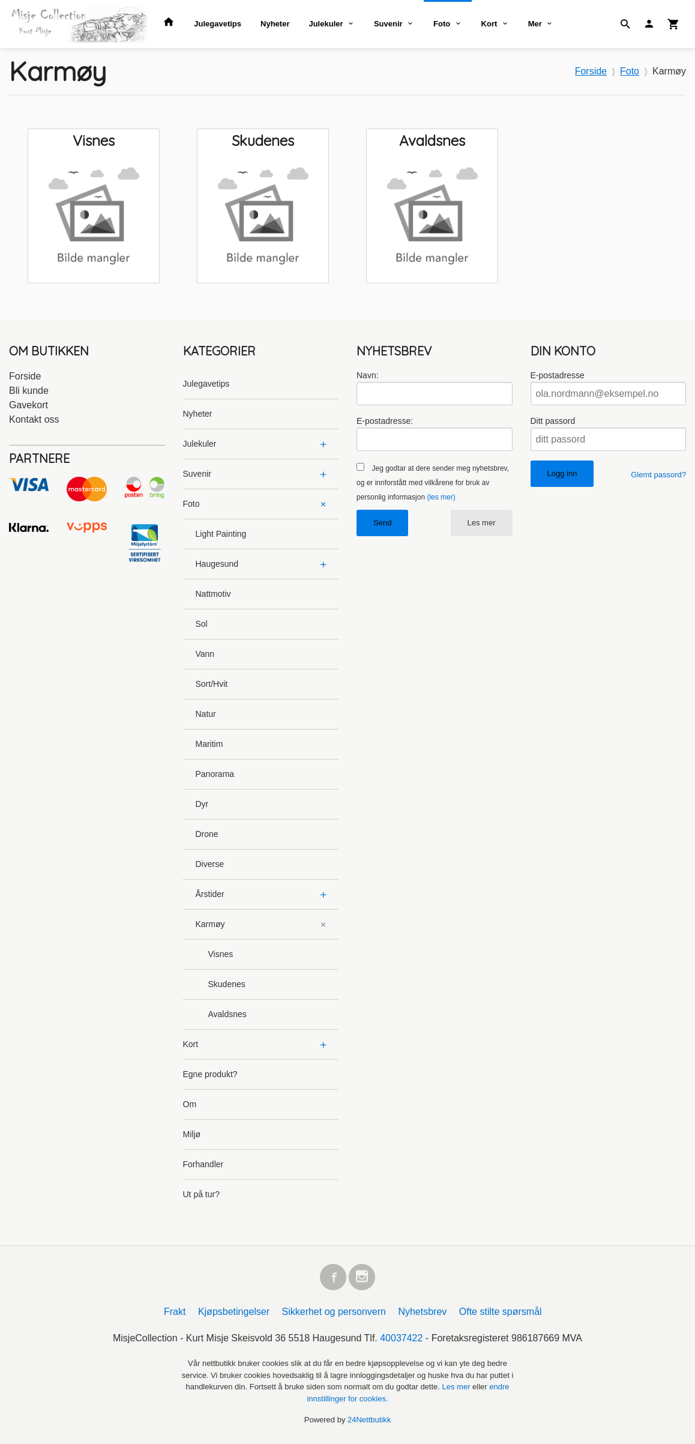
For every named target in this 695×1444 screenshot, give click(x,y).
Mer (535, 23)
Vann (205, 654)
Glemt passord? (658, 474)
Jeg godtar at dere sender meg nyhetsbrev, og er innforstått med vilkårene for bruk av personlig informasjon (433, 482)
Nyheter (274, 23)
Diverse (210, 864)
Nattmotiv (213, 594)
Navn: (368, 375)
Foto (441, 23)
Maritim (209, 744)
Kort (489, 23)
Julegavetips (217, 23)
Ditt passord (553, 421)
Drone (207, 834)
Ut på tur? (201, 1194)
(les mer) (441, 497)
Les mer (482, 522)
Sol (202, 624)
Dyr (202, 804)
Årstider (210, 894)
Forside (591, 71)
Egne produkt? (210, 1074)
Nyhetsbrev (422, 1312)
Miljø (192, 1134)
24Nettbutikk (369, 1419)
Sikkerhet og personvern (334, 1312)
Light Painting (221, 534)
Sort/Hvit (212, 684)
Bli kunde (29, 390)
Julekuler (325, 23)
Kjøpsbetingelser (233, 1312)
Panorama (215, 774)
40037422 (401, 1338)
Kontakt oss (34, 419)
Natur (206, 714)
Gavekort (28, 405)
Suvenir (388, 23)
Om (190, 1104)
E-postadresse (558, 375)
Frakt (174, 1312)
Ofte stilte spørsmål (500, 1312)
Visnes (220, 954)
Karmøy (210, 924)
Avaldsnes (227, 1014)
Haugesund (217, 564)
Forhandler (203, 1164)
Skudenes (226, 984)
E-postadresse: (385, 421)
